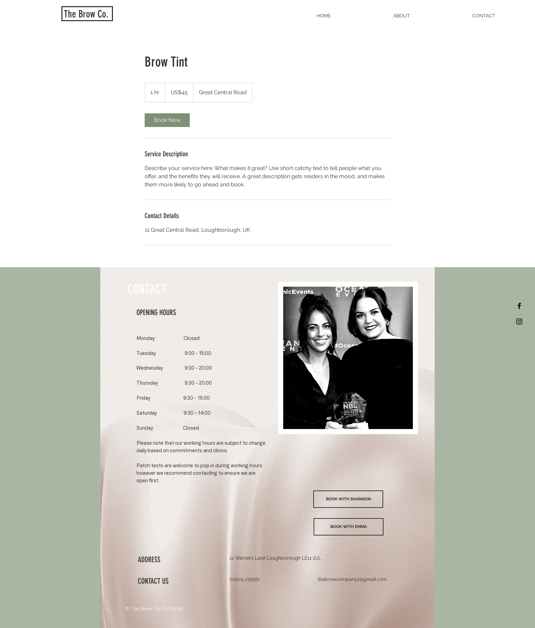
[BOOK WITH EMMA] (349, 527)
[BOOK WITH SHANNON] (348, 499)
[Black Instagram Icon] (519, 321)
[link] (167, 120)
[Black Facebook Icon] (519, 306)
